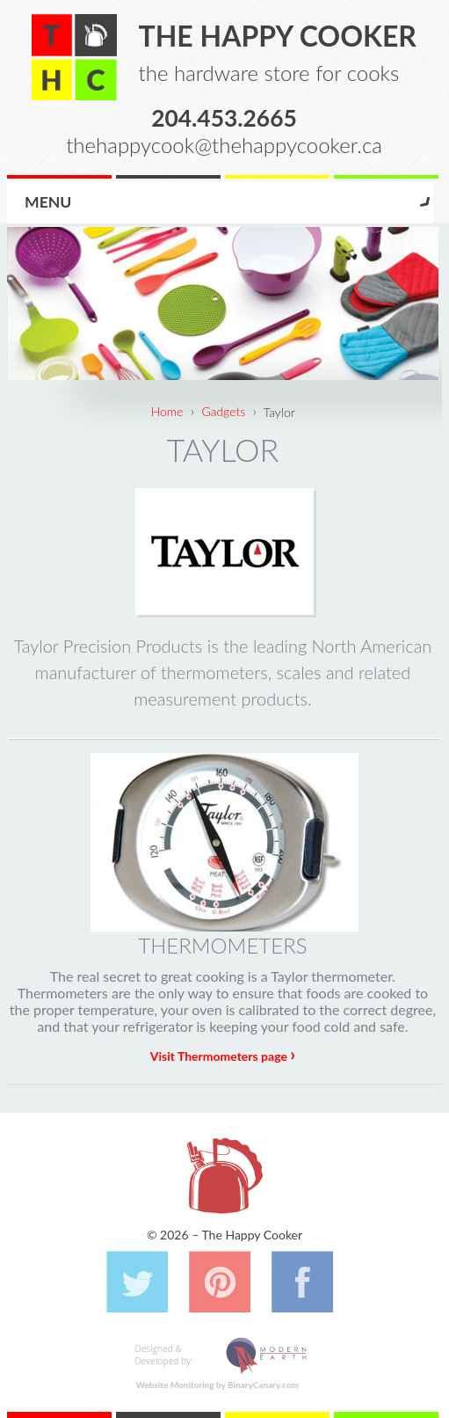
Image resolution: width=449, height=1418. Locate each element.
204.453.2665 (224, 116)
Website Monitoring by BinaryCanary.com (218, 1384)
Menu (48, 202)
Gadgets (223, 411)
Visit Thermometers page (222, 1056)
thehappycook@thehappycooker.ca (224, 144)
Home (167, 411)
